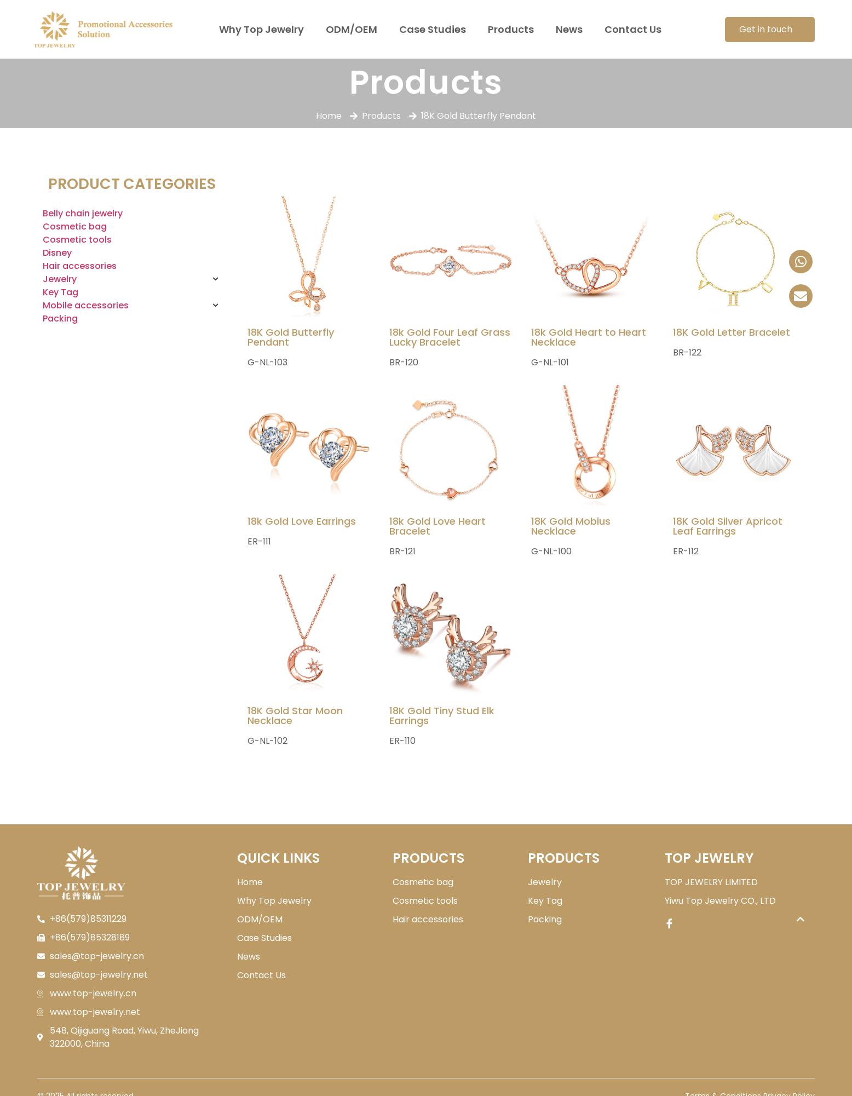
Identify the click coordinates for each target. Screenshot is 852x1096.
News (569, 29)
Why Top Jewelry (261, 29)
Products (511, 29)
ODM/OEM (351, 29)
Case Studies (432, 29)
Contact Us (633, 29)
